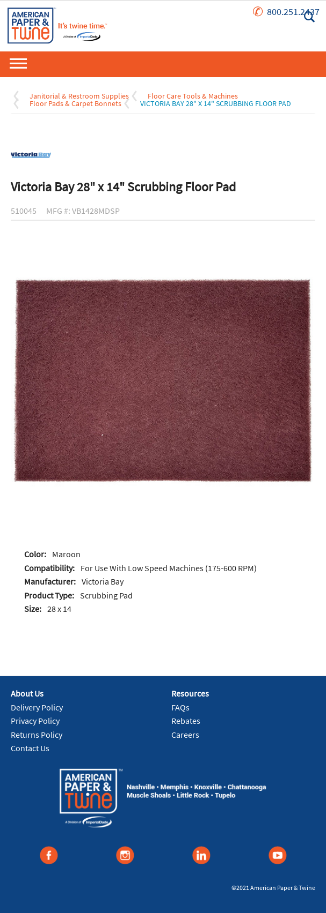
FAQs (180, 707)
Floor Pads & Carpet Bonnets (75, 103)
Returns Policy (36, 734)
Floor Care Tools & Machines (193, 96)
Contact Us (30, 748)
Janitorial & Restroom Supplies (79, 96)
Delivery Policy (37, 707)
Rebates (185, 720)
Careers (185, 734)
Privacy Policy (35, 720)
